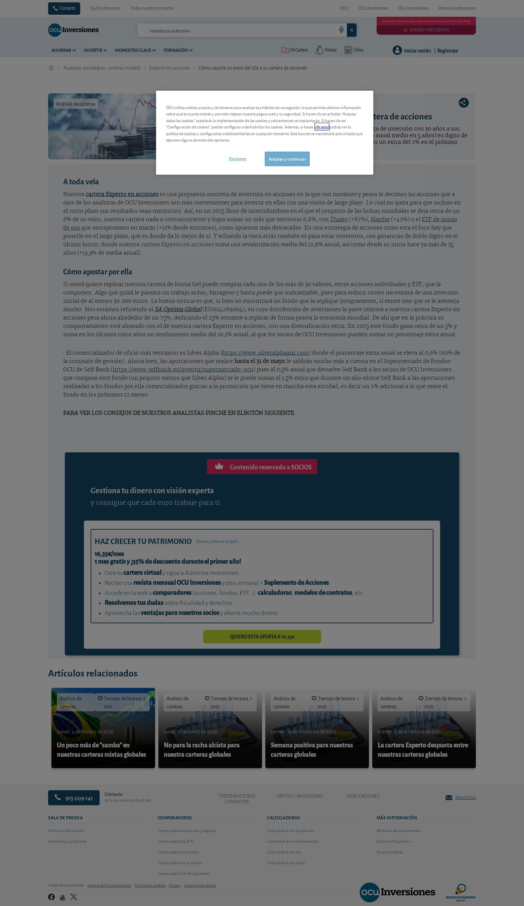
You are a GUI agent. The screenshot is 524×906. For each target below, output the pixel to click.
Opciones (237, 158)
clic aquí (322, 126)
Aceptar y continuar (287, 159)
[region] (264, 133)
